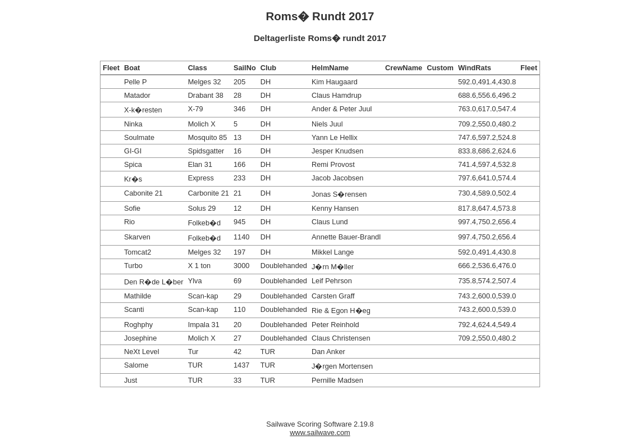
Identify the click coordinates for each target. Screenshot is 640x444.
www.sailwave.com (320, 432)
